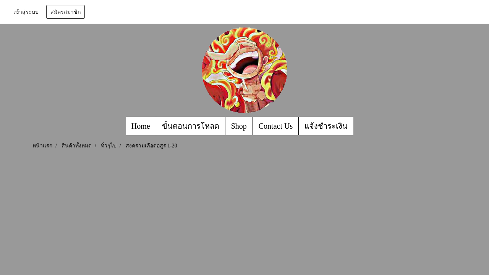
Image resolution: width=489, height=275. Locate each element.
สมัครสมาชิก (65, 12)
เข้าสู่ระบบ (26, 12)
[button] (360, 126)
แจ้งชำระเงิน (326, 126)
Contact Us (276, 126)
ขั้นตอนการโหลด (190, 126)
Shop (239, 126)
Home (140, 126)
